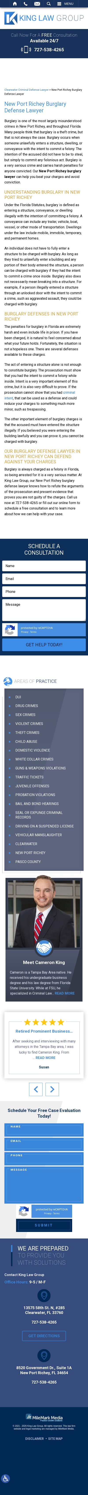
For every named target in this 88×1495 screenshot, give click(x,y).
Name (16, 1126)
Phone (17, 1155)
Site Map (55, 1438)
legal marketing (33, 1429)
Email (16, 1141)
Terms (33, 632)
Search (49, 3)
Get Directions (44, 1342)
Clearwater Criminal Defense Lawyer (26, 89)
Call (25, 3)
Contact (37, 3)
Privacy (24, 632)
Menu (68, 3)
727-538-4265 (49, 49)
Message (19, 1169)
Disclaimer (34, 1438)
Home (15, 3)
